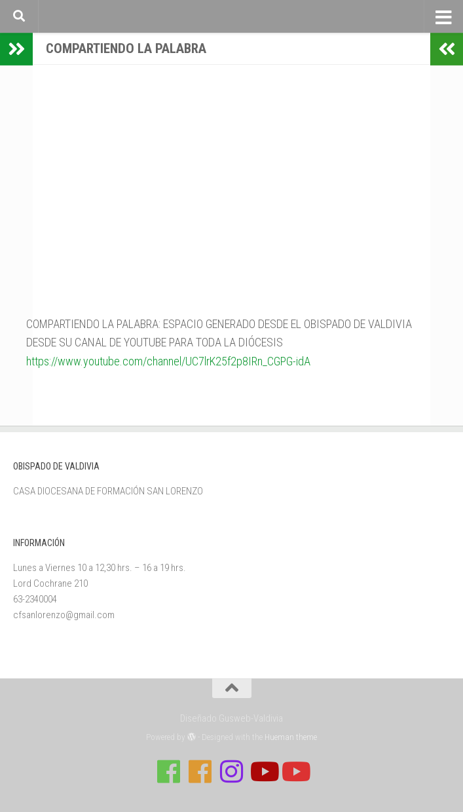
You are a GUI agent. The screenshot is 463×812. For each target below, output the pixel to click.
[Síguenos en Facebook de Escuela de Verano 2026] (200, 771)
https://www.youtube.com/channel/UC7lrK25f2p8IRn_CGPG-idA (168, 361)
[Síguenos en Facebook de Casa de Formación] (169, 771)
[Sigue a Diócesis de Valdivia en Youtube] (295, 771)
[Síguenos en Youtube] (263, 771)
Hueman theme (291, 737)
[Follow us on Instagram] (232, 771)
